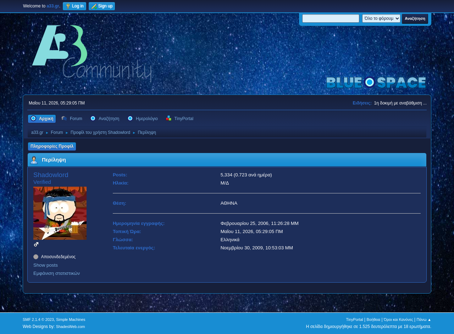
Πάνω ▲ (424, 319)
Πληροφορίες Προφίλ (52, 146)
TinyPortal (354, 319)
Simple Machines (70, 319)
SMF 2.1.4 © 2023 (38, 319)
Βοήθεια (373, 319)
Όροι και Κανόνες (398, 319)
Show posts (45, 265)
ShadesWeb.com (70, 326)
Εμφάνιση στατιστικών (56, 273)
